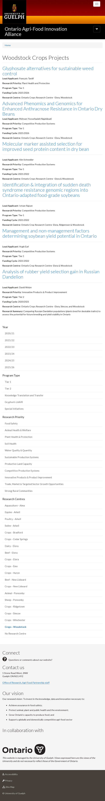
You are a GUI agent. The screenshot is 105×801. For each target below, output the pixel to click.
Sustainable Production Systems (22, 457)
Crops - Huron (12, 572)
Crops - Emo (11, 566)
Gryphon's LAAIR (14, 402)
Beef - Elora (11, 552)
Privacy (12, 781)
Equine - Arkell (12, 512)
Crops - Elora (12, 559)
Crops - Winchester (15, 620)
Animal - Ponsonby (14, 593)
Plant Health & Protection (18, 436)
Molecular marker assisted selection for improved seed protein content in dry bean (45, 146)
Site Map (13, 787)
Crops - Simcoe (13, 613)
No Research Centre (15, 633)
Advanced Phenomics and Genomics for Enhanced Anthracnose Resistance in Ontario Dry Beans (52, 108)
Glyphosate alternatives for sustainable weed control (48, 70)
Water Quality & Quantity (18, 450)
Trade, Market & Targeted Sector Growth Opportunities (34, 484)
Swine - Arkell (12, 525)
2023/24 (9, 353)
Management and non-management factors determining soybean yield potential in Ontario (49, 233)
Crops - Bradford (14, 532)
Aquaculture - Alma (15, 505)
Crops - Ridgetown (15, 606)
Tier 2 (8, 388)
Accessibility (15, 775)
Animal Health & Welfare (18, 430)
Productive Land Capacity (18, 463)
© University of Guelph (13, 793)
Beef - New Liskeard (15, 579)
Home (8, 45)
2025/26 (9, 367)
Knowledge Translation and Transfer (24, 395)
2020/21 (9, 333)
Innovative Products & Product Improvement (28, 477)
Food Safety (11, 423)
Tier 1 (8, 381)
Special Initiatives (14, 408)
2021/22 (9, 340)
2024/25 (9, 360)
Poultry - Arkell (13, 519)
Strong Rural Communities (18, 490)
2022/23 (9, 346)
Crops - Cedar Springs (16, 539)
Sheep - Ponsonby (14, 599)
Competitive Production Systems (22, 470)
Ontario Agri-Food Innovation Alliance (36, 31)
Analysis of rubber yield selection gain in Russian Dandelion (50, 274)
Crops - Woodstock (20, 627)
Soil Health (10, 443)
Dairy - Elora (11, 546)
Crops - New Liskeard (16, 586)
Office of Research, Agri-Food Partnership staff (25, 682)
